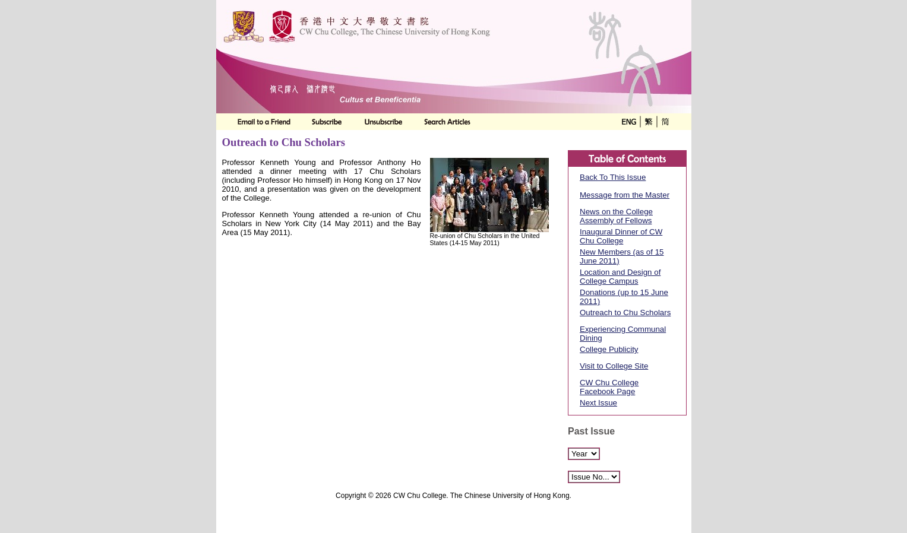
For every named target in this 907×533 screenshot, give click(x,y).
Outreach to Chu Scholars (625, 312)
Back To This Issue (613, 177)
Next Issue (598, 402)
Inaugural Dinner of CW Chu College (621, 236)
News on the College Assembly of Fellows (616, 216)
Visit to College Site (614, 365)
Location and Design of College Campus (620, 276)
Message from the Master (624, 195)
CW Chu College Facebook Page (609, 387)
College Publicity (609, 349)
